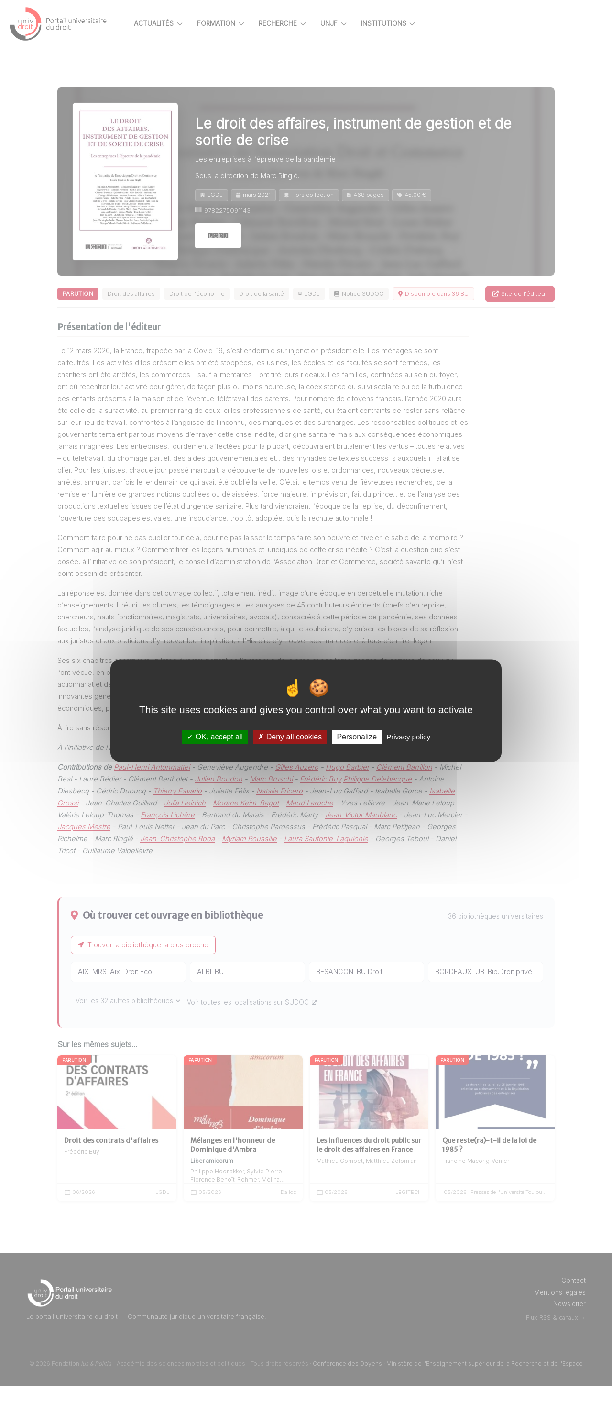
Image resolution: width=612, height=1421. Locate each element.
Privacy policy (408, 737)
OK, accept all (215, 737)
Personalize (357, 737)
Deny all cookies (290, 737)
